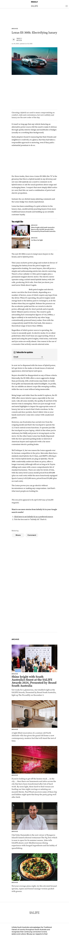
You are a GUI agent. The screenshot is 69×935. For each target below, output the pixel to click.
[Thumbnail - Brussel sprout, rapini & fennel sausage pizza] (34, 872)
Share (18, 535)
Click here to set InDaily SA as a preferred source (33, 516)
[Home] (34, 2)
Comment (32, 535)
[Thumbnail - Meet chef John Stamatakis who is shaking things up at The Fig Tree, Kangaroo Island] (34, 825)
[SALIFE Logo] (34, 6)
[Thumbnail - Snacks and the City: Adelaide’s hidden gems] (34, 772)
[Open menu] (66, 6)
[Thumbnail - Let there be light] (34, 242)
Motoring (15, 531)
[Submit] (41, 357)
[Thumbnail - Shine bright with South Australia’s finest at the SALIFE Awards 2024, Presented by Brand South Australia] (34, 230)
